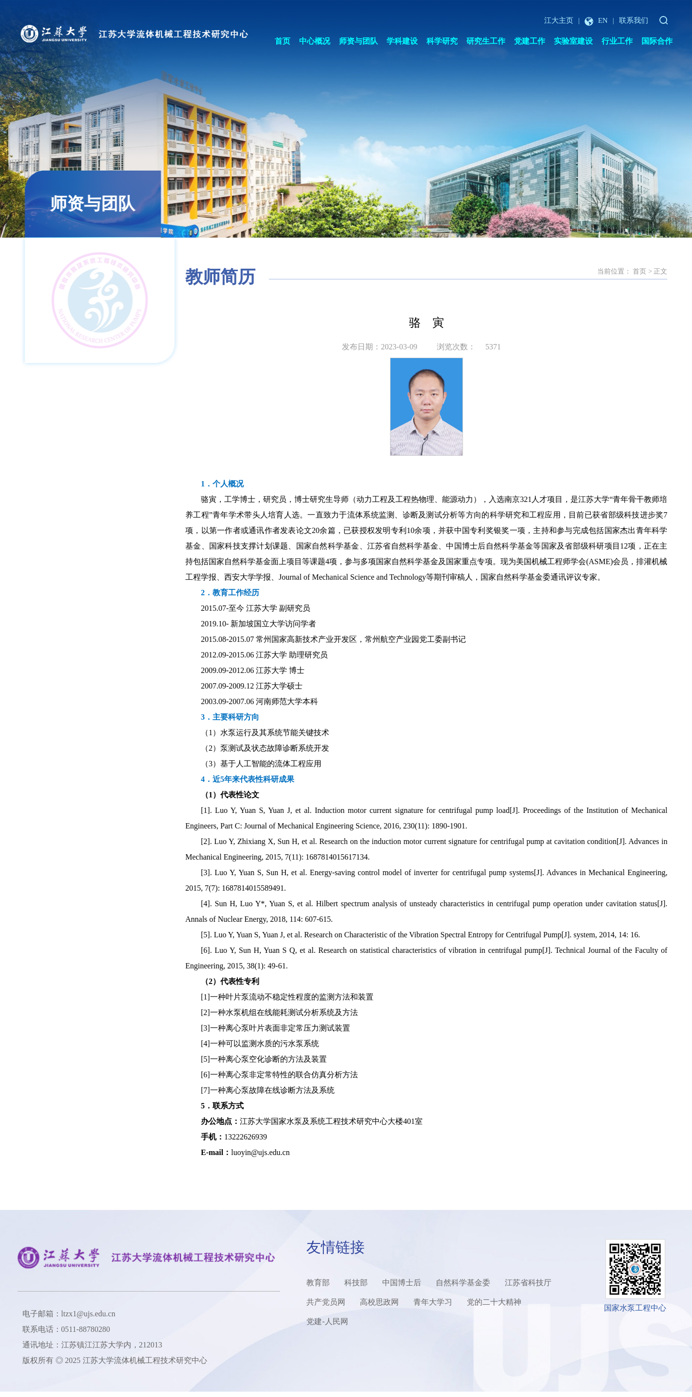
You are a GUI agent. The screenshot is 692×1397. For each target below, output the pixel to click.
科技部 (356, 1282)
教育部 (318, 1282)
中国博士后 (401, 1282)
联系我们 (633, 20)
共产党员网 (325, 1302)
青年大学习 (432, 1302)
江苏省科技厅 (528, 1282)
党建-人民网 (327, 1321)
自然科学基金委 (463, 1282)
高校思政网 (379, 1302)
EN (596, 20)
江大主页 (558, 20)
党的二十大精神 (494, 1302)
